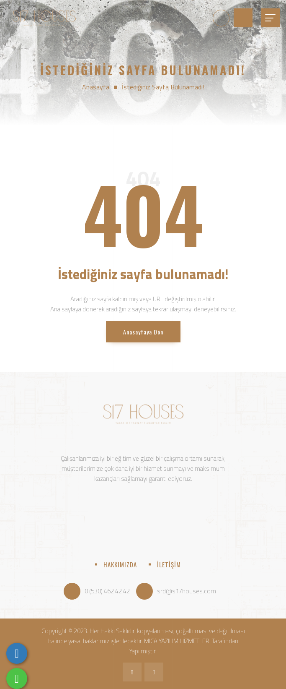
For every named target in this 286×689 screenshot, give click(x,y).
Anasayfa (95, 87)
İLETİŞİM (169, 564)
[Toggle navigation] (270, 17)
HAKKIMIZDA (120, 564)
